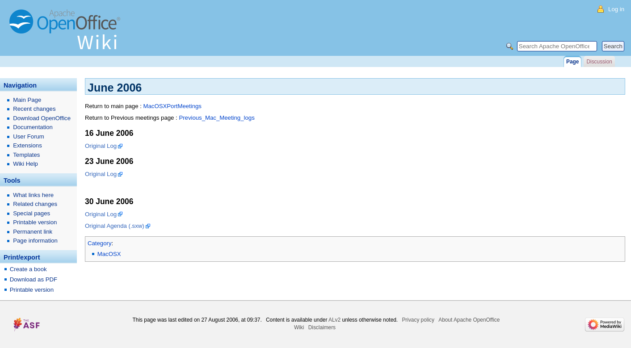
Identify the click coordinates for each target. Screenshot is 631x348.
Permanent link (32, 231)
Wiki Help (25, 163)
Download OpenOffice (42, 118)
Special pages (31, 213)
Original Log (101, 146)
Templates (26, 154)
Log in (616, 9)
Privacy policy (418, 320)
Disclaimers (322, 327)
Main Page (27, 99)
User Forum (28, 136)
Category (100, 243)
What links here (33, 195)
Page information (35, 240)
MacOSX (109, 254)
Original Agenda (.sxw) (114, 225)
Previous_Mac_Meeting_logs (216, 117)
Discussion (599, 62)
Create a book (28, 269)
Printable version (35, 222)
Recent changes (34, 108)
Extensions (27, 145)
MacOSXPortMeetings (172, 106)
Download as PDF (33, 279)
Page (572, 62)
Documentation (33, 127)
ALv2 (334, 320)
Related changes (35, 204)
